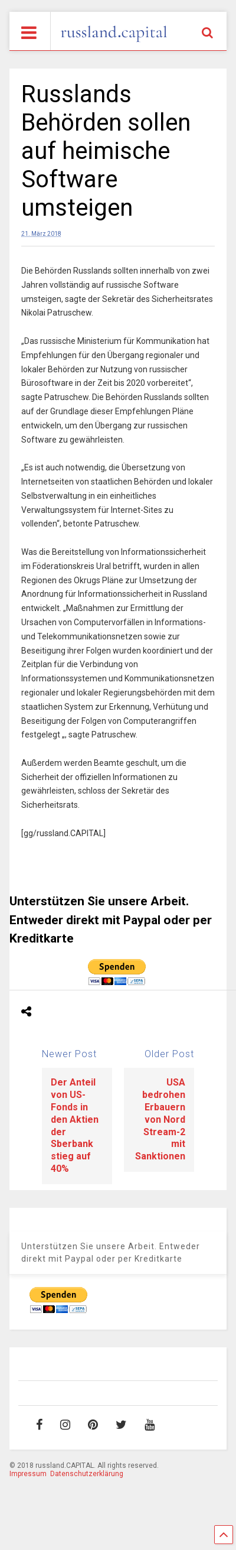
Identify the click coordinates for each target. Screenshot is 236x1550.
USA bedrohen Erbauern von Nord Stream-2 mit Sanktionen (160, 1119)
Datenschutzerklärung (86, 1474)
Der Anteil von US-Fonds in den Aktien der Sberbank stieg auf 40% (75, 1125)
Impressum (28, 1474)
